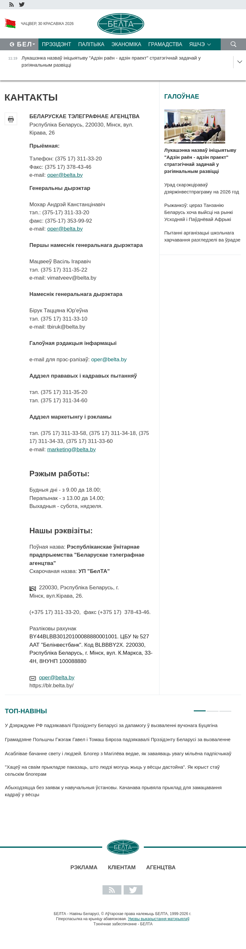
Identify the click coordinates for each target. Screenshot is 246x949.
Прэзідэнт (56, 44)
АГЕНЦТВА (161, 867)
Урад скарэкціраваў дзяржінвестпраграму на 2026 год (201, 188)
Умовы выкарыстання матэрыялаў (158, 919)
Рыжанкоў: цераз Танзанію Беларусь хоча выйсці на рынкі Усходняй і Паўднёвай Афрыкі (198, 212)
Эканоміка (126, 44)
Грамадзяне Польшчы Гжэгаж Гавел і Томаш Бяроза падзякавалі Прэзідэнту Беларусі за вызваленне (117, 739)
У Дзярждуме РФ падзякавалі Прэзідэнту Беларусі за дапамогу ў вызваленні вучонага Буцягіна (111, 725)
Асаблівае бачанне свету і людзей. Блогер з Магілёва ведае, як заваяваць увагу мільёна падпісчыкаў (118, 753)
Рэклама (83, 867)
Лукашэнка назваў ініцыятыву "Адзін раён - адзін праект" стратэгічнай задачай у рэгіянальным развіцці (200, 160)
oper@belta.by (65, 175)
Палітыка (91, 44)
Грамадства (165, 44)
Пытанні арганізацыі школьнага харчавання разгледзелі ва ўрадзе (202, 236)
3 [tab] (225, 708)
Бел (24, 44)
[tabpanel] (118, 763)
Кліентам (121, 867)
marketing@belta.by (71, 449)
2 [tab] (212, 708)
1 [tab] (200, 708)
